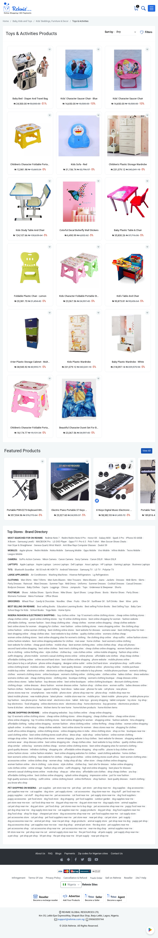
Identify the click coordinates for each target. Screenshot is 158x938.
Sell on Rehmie (113, 877)
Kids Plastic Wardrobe (79, 361)
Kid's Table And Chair (128, 296)
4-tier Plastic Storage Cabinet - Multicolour (30, 361)
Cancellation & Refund (75, 877)
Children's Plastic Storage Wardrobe (128, 164)
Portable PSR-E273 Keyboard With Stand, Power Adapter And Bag (25, 510)
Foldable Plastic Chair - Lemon (30, 296)
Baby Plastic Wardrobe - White (128, 361)
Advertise (71, 897)
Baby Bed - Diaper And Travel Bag (30, 98)
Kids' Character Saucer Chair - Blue (79, 98)
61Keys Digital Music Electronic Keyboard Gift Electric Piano (114, 510)
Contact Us (117, 853)
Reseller (128, 877)
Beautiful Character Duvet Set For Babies (79, 427)
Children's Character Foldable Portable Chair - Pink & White (30, 427)
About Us (40, 853)
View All (147, 450)
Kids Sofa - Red (79, 164)
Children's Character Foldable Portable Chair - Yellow (30, 164)
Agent (116, 897)
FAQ (50, 853)
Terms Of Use (35, 877)
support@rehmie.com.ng (71, 919)
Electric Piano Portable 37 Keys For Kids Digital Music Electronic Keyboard (69, 510)
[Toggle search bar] (143, 8)
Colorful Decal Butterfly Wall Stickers (79, 230)
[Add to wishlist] (42, 461)
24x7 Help (140, 877)
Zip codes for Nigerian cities (93, 853)
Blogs (58, 853)
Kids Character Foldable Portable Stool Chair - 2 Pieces (79, 296)
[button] (151, 8)
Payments (69, 853)
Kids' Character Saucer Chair (128, 98)
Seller (93, 897)
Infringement (18, 877)
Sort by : (109, 31)
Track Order (96, 878)
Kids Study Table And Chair (30, 230)
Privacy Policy (53, 877)
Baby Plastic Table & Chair (128, 230)
